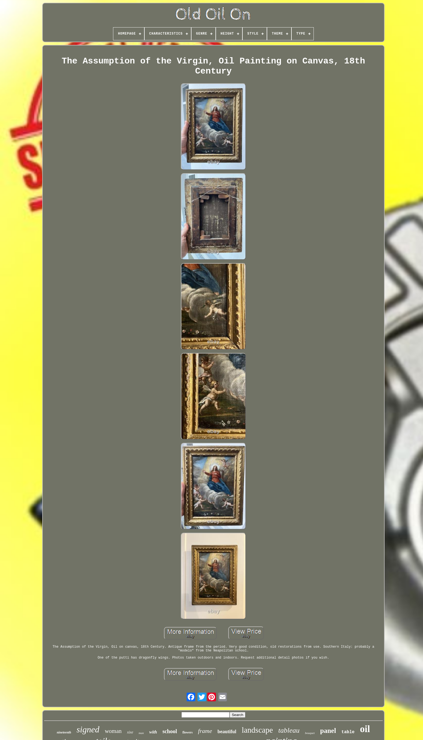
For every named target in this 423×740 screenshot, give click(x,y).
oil (365, 729)
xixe (130, 732)
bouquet (310, 733)
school (169, 731)
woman (113, 731)
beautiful (226, 731)
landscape (257, 730)
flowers (187, 732)
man (141, 733)
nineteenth (64, 732)
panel (328, 730)
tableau (289, 730)
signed (88, 729)
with (153, 732)
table (348, 732)
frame (205, 730)
